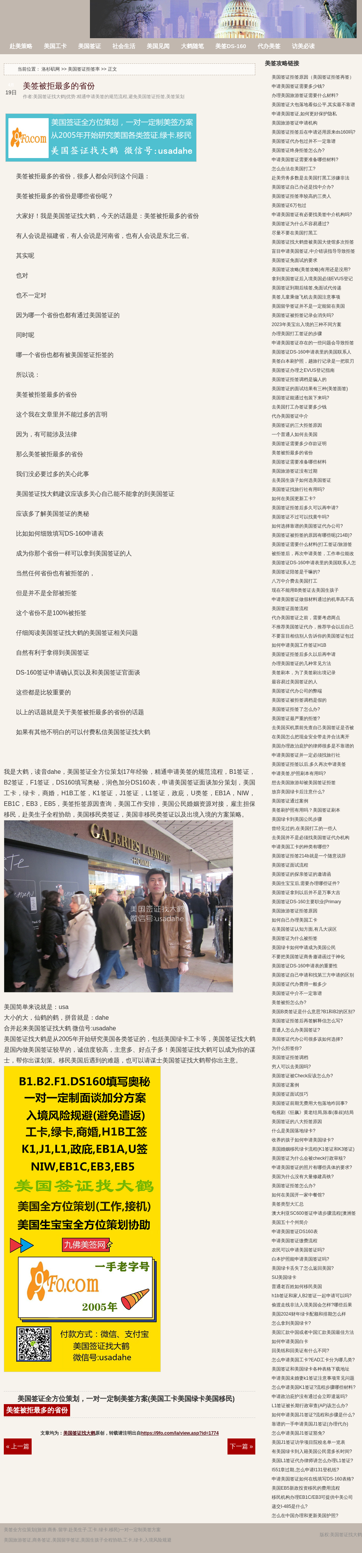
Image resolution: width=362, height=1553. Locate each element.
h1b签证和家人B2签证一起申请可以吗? (311, 1295)
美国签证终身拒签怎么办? (298, 150)
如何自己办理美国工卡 (294, 920)
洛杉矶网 (45, 14)
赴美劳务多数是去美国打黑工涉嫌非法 (310, 178)
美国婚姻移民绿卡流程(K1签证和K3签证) (313, 1149)
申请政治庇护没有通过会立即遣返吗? (310, 1396)
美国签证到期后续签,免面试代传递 (306, 288)
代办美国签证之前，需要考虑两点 (306, 617)
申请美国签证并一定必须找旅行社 (306, 755)
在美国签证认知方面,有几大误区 (304, 929)
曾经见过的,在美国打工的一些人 (304, 828)
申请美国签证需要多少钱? (298, 86)
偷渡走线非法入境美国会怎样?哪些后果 (312, 1305)
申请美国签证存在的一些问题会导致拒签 (313, 342)
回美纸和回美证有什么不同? (300, 1350)
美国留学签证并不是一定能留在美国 (308, 306)
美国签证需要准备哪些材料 (299, 462)
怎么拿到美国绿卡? (291, 1323)
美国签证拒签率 (84, 69)
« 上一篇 (17, 1446)
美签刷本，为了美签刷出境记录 (304, 672)
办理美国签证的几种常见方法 (301, 663)
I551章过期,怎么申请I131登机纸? (305, 1469)
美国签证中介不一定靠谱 (297, 993)
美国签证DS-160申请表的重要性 (305, 966)
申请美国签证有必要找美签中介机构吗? (312, 214)
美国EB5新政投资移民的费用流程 (306, 1488)
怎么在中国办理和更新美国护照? (305, 1515)
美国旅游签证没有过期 (294, 471)
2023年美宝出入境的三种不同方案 (306, 324)
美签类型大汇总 (288, 1204)
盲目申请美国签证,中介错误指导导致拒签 (313, 251)
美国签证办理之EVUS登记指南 (303, 370)
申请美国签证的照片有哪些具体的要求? (312, 1167)
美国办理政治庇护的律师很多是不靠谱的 (313, 746)
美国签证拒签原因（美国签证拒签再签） (313, 77)
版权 (324, 1534)
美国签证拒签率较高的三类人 (301, 196)
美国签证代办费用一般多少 (299, 984)
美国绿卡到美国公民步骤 (297, 819)
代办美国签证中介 (290, 416)
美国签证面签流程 (290, 608)
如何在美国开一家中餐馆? (298, 1195)
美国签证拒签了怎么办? (296, 709)
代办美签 (269, 46)
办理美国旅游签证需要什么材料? (305, 95)
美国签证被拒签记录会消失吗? (303, 315)
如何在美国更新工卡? (294, 498)
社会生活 (123, 46)
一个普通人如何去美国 (294, 434)
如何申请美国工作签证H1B (299, 645)
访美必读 (303, 46)
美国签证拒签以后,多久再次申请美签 (309, 764)
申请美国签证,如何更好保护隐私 (304, 113)
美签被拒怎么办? (289, 1002)
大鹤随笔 (192, 46)
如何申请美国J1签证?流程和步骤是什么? (313, 1414)
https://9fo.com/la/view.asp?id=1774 (180, 1433)
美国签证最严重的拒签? (296, 718)
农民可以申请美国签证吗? (298, 1250)
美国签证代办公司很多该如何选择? (307, 1039)
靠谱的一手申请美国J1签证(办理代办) (310, 1424)
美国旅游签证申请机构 (294, 123)
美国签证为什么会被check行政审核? (309, 1158)
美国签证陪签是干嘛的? (296, 572)
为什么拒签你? (287, 1048)
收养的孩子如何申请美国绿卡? (303, 1140)
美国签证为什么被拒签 (294, 938)
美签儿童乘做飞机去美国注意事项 (306, 297)
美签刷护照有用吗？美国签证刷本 (306, 810)
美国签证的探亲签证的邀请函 (301, 874)
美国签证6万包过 (289, 205)
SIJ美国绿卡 (284, 1277)
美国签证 (89, 46)
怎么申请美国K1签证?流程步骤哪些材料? (314, 1387)
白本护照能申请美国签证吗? (300, 1259)
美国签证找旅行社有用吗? (298, 489)
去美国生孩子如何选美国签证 (301, 480)
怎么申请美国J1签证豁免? (298, 1433)
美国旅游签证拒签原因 (294, 911)
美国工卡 (55, 46)
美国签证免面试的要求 (294, 260)
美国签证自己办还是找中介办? (303, 187)
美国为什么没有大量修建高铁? (303, 1176)
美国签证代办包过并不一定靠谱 (304, 141)
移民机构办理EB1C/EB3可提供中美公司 (312, 1497)
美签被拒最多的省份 (59, 85)
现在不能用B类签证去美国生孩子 (305, 590)
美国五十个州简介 (290, 1222)
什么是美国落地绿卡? (294, 1130)
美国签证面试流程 (290, 865)
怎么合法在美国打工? (294, 168)
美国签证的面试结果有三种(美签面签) (310, 388)
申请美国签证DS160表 (295, 1231)
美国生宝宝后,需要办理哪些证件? (306, 883)
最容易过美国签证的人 (294, 681)
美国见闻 (158, 46)
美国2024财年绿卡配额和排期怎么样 (309, 1314)
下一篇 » (241, 1446)
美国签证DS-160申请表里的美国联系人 (311, 352)
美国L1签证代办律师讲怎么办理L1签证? (312, 1460)
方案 (156, 1529)
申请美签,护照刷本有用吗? (299, 773)
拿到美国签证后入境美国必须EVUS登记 (312, 278)
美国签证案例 (285, 1085)
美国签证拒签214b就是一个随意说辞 (309, 856)
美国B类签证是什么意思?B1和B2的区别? (313, 1011)
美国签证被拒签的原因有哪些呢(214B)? (312, 535)
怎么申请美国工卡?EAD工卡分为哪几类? (313, 1360)
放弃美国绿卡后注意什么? (298, 791)
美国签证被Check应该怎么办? (302, 1075)
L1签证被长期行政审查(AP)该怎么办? (310, 1405)
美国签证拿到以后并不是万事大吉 (306, 892)
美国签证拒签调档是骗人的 (299, 379)
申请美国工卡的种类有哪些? (300, 846)
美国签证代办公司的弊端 (297, 691)
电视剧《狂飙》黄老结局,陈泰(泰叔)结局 (313, 1112)
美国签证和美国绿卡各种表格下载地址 (310, 1369)
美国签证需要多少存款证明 (299, 443)
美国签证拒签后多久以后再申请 (304, 654)
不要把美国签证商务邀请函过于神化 (308, 956)
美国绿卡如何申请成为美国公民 (304, 947)
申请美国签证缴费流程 (294, 1240)
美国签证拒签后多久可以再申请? (305, 507)
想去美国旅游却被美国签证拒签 (304, 782)
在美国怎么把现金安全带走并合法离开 (310, 736)
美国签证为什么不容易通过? (300, 223)
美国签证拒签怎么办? (294, 1185)
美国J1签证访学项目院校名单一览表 (308, 1442)
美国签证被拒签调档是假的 (299, 700)
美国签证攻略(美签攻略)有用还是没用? (311, 269)
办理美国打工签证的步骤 (297, 333)
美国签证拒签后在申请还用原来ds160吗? (313, 132)
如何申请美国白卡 (290, 1341)
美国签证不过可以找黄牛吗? (300, 517)
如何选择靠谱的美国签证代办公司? (307, 526)
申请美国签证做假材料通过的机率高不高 (313, 599)
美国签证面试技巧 (290, 1094)
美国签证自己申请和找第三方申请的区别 (313, 975)
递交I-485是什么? (290, 1506)
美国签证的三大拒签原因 (297, 425)
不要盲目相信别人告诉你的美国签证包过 (313, 636)
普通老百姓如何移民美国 (297, 1286)
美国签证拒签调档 (290, 1057)
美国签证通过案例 (290, 801)
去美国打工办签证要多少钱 (299, 407)
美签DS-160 (230, 46)
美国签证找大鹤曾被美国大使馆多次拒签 (313, 242)
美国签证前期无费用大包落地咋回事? (310, 1103)
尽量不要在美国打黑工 (294, 233)
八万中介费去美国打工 (294, 581)
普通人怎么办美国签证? (296, 1030)
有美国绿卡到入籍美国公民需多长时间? (312, 1451)
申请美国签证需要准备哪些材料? (305, 159)
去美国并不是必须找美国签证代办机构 (310, 837)
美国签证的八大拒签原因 (297, 1121)
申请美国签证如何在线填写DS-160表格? (313, 1479)
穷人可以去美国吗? (291, 1066)
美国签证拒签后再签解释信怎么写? (307, 1020)
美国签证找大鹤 (79, 1433)
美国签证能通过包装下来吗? (300, 397)
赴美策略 (21, 46)
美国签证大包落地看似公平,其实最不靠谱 (313, 104)
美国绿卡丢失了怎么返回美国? (303, 1268)
